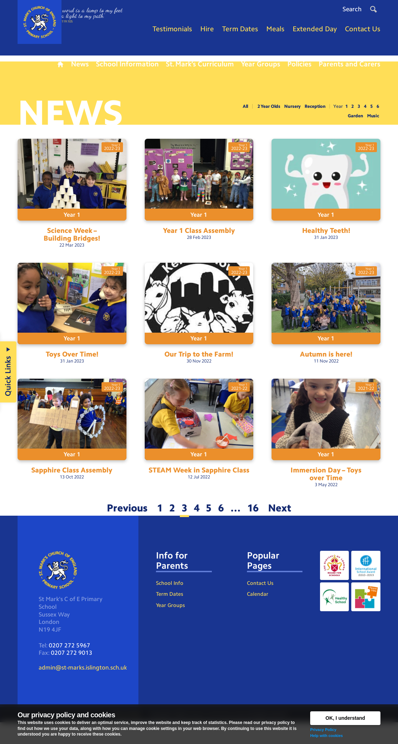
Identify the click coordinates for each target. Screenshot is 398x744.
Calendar (258, 612)
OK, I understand (345, 718)
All (232, 113)
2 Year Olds (257, 113)
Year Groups (171, 624)
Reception (308, 113)
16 (258, 522)
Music (372, 123)
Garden (353, 123)
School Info (170, 601)
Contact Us (261, 601)
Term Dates (170, 612)
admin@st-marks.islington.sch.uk (86, 688)
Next (288, 522)
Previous (119, 522)
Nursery (284, 113)
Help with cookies (326, 735)
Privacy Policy (323, 729)
